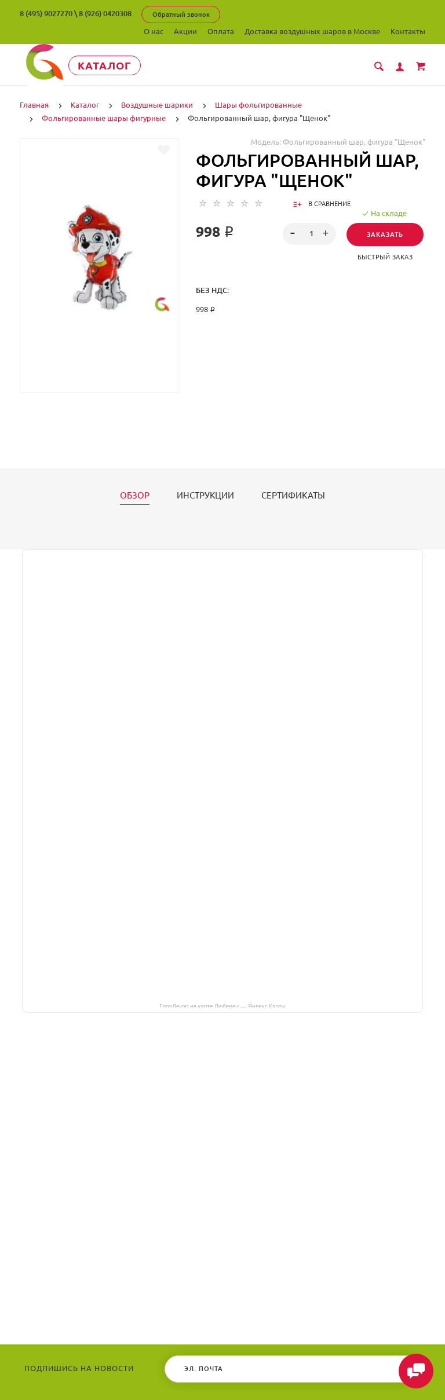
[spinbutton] (309, 233)
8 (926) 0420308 (105, 13)
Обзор (134, 495)
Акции (185, 31)
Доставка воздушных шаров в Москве (312, 31)
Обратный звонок (181, 14)
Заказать (385, 233)
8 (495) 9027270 (46, 13)
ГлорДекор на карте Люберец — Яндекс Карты (222, 1005)
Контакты (408, 31)
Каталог (109, 65)
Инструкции (205, 495)
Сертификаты (293, 495)
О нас (153, 31)
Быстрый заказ (385, 256)
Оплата (220, 31)
